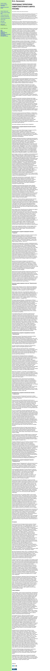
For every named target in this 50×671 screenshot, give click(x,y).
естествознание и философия (5, 34)
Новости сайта (3, 19)
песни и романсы (3, 35)
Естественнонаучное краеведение (4, 5)
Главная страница (3, 3)
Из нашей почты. (3, 22)
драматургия (3, 31)
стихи (1, 30)
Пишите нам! (3, 24)
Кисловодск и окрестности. (5, 16)
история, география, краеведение (4, 33)
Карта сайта (2, 21)
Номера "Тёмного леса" (4, 11)
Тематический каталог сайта (5, 18)
